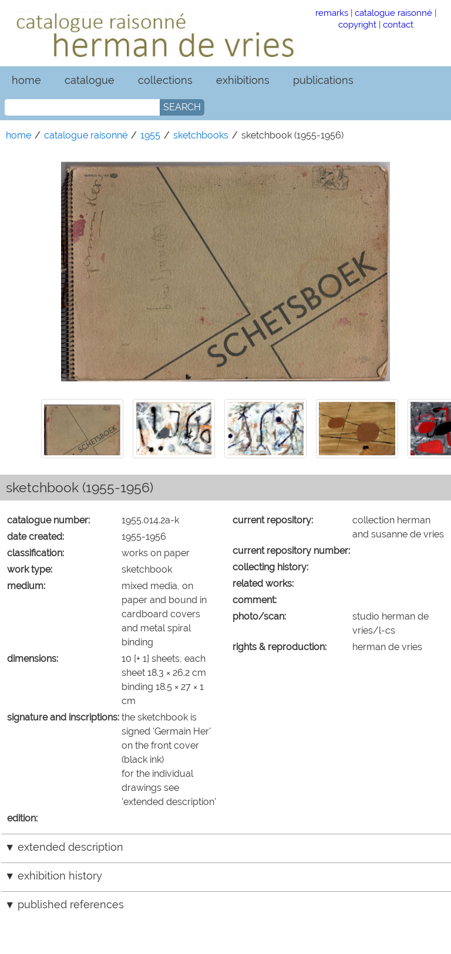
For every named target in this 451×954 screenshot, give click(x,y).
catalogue (90, 80)
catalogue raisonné (393, 13)
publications (323, 80)
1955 (150, 135)
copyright (357, 24)
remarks (331, 13)
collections (165, 80)
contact (398, 24)
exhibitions (243, 80)
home (26, 80)
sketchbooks (200, 135)
